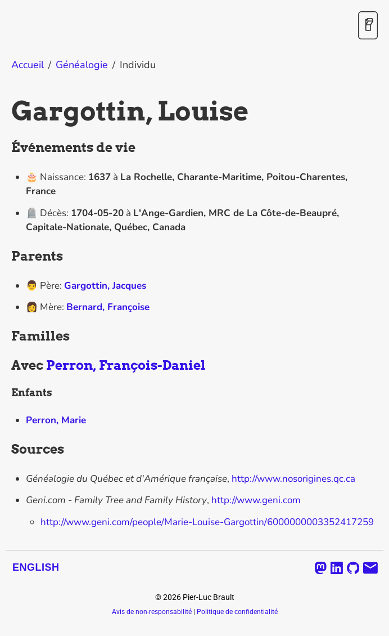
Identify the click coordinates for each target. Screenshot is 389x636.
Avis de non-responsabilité (152, 612)
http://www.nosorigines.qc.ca (293, 478)
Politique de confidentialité (237, 612)
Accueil (27, 64)
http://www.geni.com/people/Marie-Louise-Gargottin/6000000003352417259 (207, 522)
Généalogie (82, 64)
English (36, 567)
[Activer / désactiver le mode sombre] (368, 26)
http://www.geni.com (256, 500)
